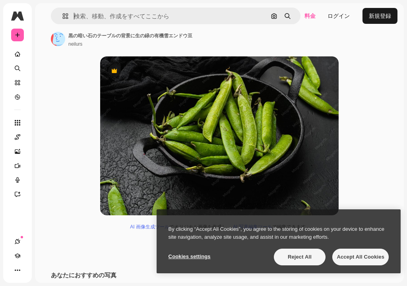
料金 (310, 16)
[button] (62, 16)
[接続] (17, 241)
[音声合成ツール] (21, 180)
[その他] (17, 270)
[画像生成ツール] (21, 151)
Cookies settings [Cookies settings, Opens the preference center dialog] (190, 256)
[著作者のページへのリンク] (58, 39)
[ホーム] (17, 54)
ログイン (339, 16)
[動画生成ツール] (21, 165)
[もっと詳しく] (17, 97)
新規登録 (380, 16)
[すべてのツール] (17, 122)
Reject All (300, 257)
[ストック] (17, 82)
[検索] (17, 68)
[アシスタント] (21, 194)
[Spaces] (21, 137)
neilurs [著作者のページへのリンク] (75, 44)
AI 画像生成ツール (149, 227)
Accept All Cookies (360, 257)
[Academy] (17, 255)
